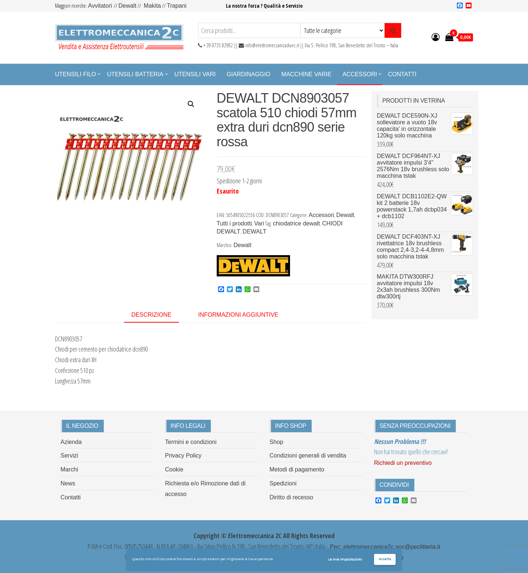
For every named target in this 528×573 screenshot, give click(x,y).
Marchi (69, 469)
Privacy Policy (183, 455)
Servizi (69, 455)
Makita (152, 6)
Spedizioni (283, 483)
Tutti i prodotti (234, 223)
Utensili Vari (195, 74)
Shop (276, 442)
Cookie (174, 469)
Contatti (402, 74)
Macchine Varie (306, 74)
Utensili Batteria (135, 74)
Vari (259, 223)
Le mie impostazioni (345, 559)
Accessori (359, 74)
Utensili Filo (75, 74)
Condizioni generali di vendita (308, 455)
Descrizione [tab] (151, 315)
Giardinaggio (248, 74)
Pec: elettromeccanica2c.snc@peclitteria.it (384, 547)
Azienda (71, 442)
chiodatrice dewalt (296, 223)
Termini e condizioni (191, 442)
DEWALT (255, 231)
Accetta (385, 559)
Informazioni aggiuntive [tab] (238, 315)
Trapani (177, 6)
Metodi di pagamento (297, 469)
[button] (191, 104)
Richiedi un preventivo (403, 463)
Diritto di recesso (291, 497)
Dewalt (127, 6)
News (67, 483)
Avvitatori (101, 6)
